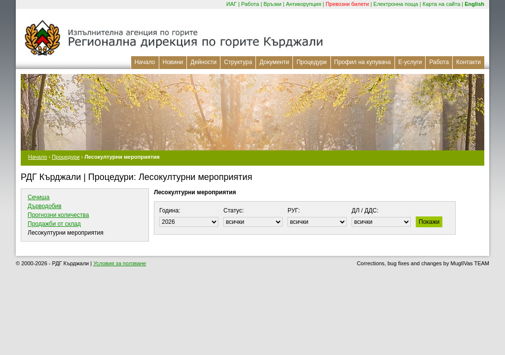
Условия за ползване (119, 263)
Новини (173, 62)
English (474, 4)
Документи (274, 62)
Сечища (38, 197)
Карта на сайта (442, 4)
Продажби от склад (54, 223)
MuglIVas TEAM (470, 263)
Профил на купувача (362, 62)
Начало (145, 62)
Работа (250, 4)
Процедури (311, 62)
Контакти (468, 62)
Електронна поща (395, 4)
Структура (238, 62)
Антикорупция (304, 4)
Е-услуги (410, 62)
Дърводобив (45, 206)
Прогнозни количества (58, 215)
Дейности (203, 62)
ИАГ (231, 4)
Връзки (272, 4)
